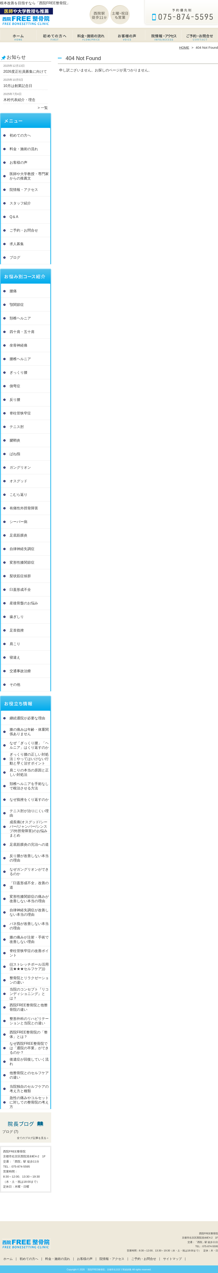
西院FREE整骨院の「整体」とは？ (29, 1034)
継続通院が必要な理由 (27, 718)
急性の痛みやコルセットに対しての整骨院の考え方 (29, 1102)
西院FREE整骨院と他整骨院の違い (29, 1007)
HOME (184, 47)
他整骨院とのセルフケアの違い (29, 1075)
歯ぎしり (17, 617)
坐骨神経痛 (18, 345)
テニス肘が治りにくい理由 (29, 813)
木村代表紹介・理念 (19, 100)
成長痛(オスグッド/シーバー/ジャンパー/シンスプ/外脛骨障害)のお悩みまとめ (28, 828)
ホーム (18, 36)
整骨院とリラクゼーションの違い (29, 980)
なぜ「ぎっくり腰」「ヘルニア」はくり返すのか (29, 745)
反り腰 (15, 399)
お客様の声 (127, 36)
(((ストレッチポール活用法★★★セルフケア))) (29, 966)
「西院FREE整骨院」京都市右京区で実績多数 (108, 1269)
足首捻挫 (17, 630)
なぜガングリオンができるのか (29, 871)
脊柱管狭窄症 (20, 413)
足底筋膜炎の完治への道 (29, 844)
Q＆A (14, 217)
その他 (15, 684)
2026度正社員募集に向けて (25, 71)
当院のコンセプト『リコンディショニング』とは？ (29, 993)
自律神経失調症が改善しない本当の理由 (29, 912)
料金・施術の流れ (91, 36)
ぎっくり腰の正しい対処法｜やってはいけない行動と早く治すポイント (29, 759)
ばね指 (15, 454)
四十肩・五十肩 (22, 332)
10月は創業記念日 (17, 86)
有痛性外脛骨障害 (24, 508)
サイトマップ (172, 1259)
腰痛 (13, 291)
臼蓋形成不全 (20, 589)
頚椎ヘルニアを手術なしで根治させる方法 (29, 786)
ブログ (15, 257)
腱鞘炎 (15, 440)
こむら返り (18, 494)
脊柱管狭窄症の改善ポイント (29, 953)
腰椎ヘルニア (20, 359)
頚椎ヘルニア (20, 318)
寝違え (15, 657)
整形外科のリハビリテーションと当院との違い (29, 1021)
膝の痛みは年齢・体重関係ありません (29, 732)
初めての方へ (54, 36)
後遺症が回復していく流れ (29, 1061)
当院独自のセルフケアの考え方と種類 (29, 1089)
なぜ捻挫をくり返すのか (29, 799)
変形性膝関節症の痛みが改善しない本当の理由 (29, 899)
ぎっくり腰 (18, 372)
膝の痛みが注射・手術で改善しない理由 (29, 939)
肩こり (15, 644)
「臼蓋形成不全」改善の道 (29, 885)
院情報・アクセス (163, 36)
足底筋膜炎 (18, 535)
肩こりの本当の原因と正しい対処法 (29, 772)
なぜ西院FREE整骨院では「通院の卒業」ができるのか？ (29, 1048)
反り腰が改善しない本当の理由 (29, 858)
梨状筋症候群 (20, 576)
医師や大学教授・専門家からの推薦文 (29, 176)
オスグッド (18, 481)
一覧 (44, 108)
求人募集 (17, 244)
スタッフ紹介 (20, 203)
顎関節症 (17, 305)
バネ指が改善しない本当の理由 (29, 926)
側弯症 (15, 386)
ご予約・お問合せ (200, 36)
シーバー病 (18, 522)
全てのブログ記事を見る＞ (33, 1138)
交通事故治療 (20, 671)
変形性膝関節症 (22, 562)
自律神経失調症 (22, 549)
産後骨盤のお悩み (24, 603)
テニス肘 (17, 427)
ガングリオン (20, 467)
